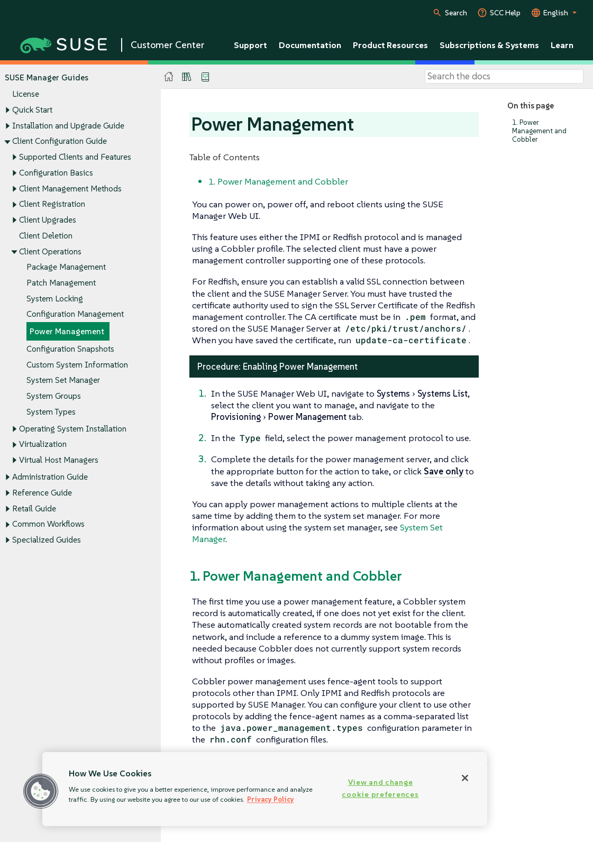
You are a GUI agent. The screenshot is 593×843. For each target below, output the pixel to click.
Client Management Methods (70, 189)
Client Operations (50, 251)
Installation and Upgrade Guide (68, 126)
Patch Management (61, 283)
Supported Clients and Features (75, 157)
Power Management (67, 332)
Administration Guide (50, 477)
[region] (264, 789)
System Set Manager (63, 380)
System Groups (53, 396)
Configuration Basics (56, 173)
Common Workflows (48, 524)
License (25, 94)
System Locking (54, 299)
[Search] (504, 76)
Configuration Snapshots (70, 349)
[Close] (465, 778)
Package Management (66, 267)
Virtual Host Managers (58, 460)
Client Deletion (45, 236)
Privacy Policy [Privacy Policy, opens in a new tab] (270, 799)
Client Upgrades (47, 220)
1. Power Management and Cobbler (539, 131)
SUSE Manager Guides (46, 77)
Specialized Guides (46, 540)
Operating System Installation (72, 429)
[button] (41, 791)
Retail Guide (34, 508)
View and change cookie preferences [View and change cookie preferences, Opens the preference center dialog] (380, 788)
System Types (51, 412)
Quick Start (32, 110)
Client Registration (52, 204)
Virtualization (43, 444)
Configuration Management (75, 314)
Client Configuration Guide (59, 141)
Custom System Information (77, 365)
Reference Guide (42, 493)
